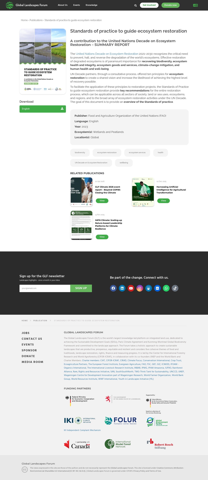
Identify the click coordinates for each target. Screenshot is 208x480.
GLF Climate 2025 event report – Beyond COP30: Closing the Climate (108, 190)
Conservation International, (157, 360)
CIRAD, (124, 360)
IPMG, (145, 368)
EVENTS (28, 344)
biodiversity (80, 152)
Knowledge (91, 5)
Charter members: (91, 360)
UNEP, (181, 372)
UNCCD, (174, 372)
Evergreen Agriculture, (130, 364)
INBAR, (138, 368)
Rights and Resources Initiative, (94, 372)
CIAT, (103, 360)
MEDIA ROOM (33, 362)
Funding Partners (77, 388)
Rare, (75, 372)
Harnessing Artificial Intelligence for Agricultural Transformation (171, 190)
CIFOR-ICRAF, (113, 360)
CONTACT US (32, 339)
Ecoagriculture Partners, (76, 364)
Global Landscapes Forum (31, 5)
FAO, (144, 364)
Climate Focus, (135, 360)
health (160, 152)
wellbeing (124, 162)
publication (40, 320)
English (42, 109)
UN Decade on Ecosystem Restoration (91, 162)
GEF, (154, 364)
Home (24, 20)
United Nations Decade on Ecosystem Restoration (107, 53)
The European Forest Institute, (103, 364)
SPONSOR (29, 350)
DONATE (28, 356)
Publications (36, 20)
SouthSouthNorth (124, 372)
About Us (63, 5)
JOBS (26, 333)
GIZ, (159, 364)
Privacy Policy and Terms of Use (147, 471)
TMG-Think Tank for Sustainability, (152, 372)
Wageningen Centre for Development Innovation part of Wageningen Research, (104, 375)
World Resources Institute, (84, 379)
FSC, (149, 364)
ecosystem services (137, 152)
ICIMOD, (166, 364)
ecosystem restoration (107, 152)
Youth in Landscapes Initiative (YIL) (136, 379)
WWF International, (108, 379)
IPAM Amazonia (156, 368)
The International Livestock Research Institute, (110, 368)
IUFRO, (168, 368)
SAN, (113, 372)
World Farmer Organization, (158, 375)
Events (76, 5)
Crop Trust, (176, 360)
